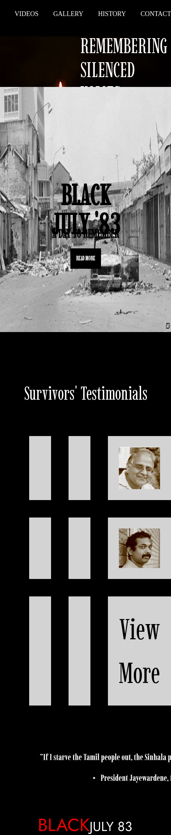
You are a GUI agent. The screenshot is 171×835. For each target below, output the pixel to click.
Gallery (68, 13)
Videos (27, 13)
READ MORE (85, 258)
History (112, 13)
